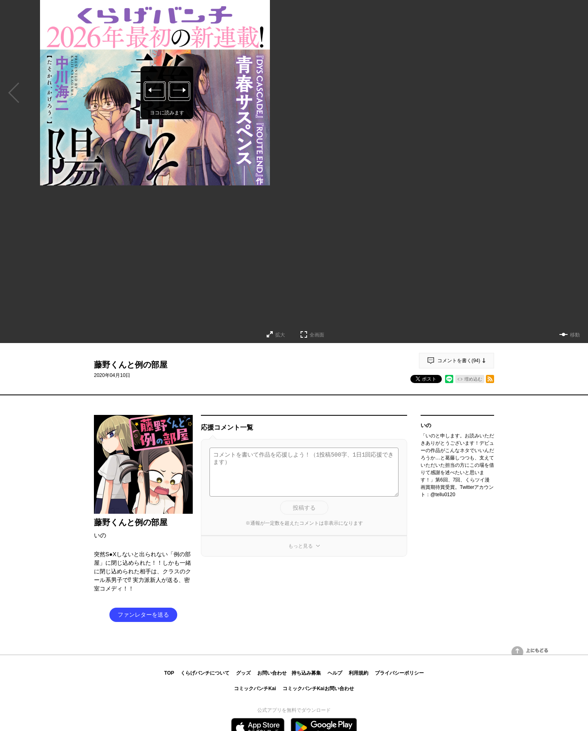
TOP (169, 673)
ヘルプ (334, 673)
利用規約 (358, 673)
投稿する (304, 507)
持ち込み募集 (306, 673)
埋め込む (473, 379)
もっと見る (300, 546)
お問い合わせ (272, 673)
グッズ (243, 673)
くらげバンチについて (204, 673)
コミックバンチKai (255, 688)
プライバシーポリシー (399, 673)
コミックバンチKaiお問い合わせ (318, 688)
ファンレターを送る (143, 614)
